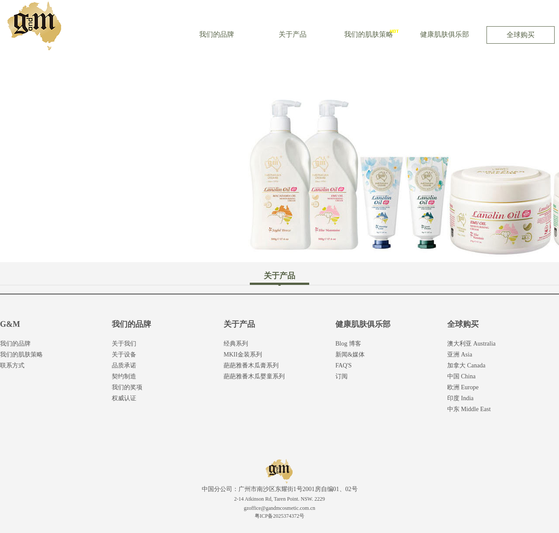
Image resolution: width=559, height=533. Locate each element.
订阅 (341, 376)
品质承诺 (124, 365)
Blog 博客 (348, 343)
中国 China (461, 376)
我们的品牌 (216, 34)
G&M (10, 324)
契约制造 (124, 376)
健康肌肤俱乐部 (444, 34)
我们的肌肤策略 (368, 34)
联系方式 (12, 365)
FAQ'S (343, 365)
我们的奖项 (127, 387)
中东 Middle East (469, 409)
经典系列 (236, 343)
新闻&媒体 (350, 354)
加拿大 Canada (466, 365)
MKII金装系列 (243, 354)
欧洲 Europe (463, 387)
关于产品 (293, 34)
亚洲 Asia (459, 354)
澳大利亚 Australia (471, 343)
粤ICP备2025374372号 (280, 516)
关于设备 (124, 354)
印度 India (460, 398)
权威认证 (124, 398)
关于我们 (124, 343)
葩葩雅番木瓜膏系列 (251, 365)
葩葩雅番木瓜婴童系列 (254, 376)
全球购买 (521, 34)
